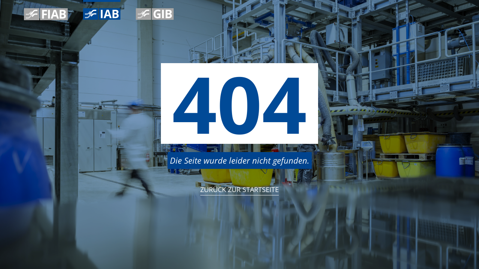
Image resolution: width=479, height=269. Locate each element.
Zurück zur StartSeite (239, 189)
